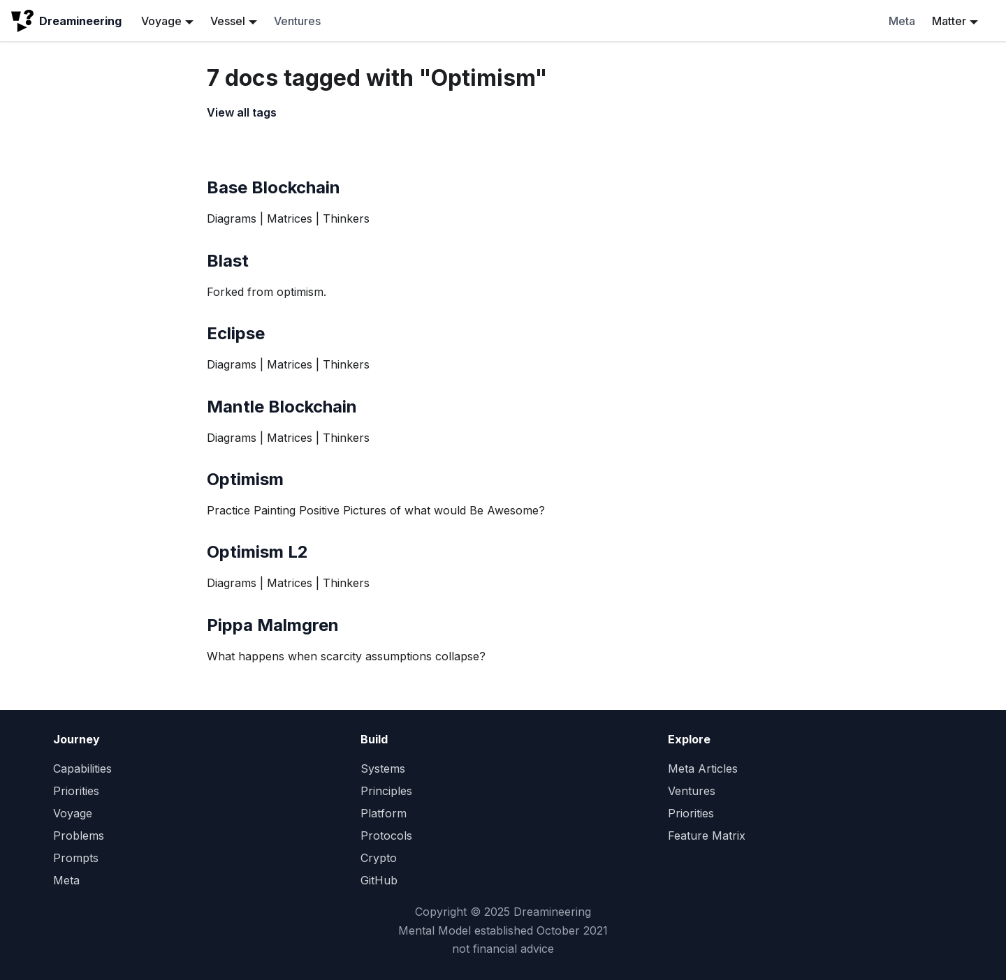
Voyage (72, 813)
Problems (78, 835)
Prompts (76, 858)
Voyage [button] (161, 21)
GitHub (379, 880)
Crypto (378, 858)
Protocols (386, 835)
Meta (902, 21)
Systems (382, 768)
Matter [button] (949, 21)
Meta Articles (703, 768)
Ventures (297, 21)
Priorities (76, 791)
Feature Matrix (706, 835)
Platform (383, 813)
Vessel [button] (227, 21)
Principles (386, 791)
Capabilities (82, 768)
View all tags (242, 112)
